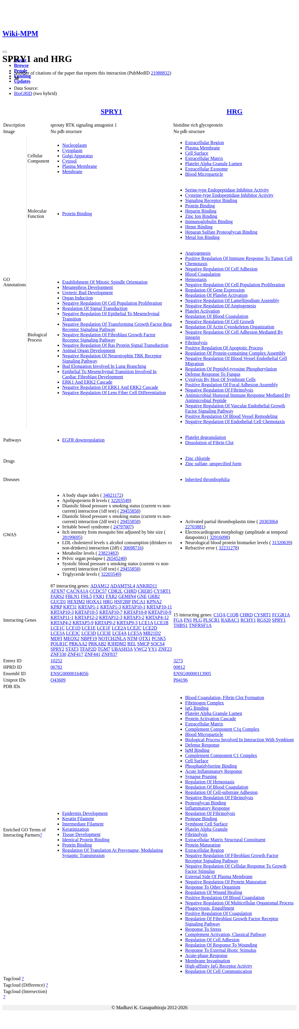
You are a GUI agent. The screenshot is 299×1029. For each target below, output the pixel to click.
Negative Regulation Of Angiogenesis (220, 305)
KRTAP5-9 (82, 622)
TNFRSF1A (200, 625)
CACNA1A (77, 591)
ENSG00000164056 (69, 673)
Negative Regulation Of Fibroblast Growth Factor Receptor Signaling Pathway (109, 337)
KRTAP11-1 (62, 617)
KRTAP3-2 (134, 617)
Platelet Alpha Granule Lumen (213, 163)
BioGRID (23, 93)
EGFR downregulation (83, 439)
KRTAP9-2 (105, 622)
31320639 (281, 542)
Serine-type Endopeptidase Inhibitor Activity (227, 189)
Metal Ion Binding (202, 237)
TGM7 (104, 649)
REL (131, 643)
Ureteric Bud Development (87, 292)
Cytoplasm (72, 150)
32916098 (219, 537)
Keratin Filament (78, 818)
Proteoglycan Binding (205, 802)
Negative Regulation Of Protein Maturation (225, 881)
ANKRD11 (146, 585)
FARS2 (57, 596)
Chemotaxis (196, 263)
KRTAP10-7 (111, 612)
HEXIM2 (76, 601)
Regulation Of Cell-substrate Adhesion (221, 792)
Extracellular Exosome (206, 168)
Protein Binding (77, 213)
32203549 (120, 500)
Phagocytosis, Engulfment (209, 908)
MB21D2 (152, 633)
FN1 (188, 620)
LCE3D (88, 633)
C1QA (219, 614)
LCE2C (134, 627)
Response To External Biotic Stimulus (220, 950)
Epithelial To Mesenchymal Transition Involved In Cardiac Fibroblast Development (109, 374)
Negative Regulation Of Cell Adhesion (221, 268)
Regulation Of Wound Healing (213, 892)
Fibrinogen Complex (204, 702)
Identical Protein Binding (85, 839)
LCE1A (146, 622)
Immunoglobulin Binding (209, 221)
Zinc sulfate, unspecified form (213, 463)
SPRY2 (57, 649)
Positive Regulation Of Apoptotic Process (224, 347)
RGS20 (264, 620)
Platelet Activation (202, 310)
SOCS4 (158, 643)
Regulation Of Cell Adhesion (212, 939)
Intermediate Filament (83, 823)
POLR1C (59, 643)
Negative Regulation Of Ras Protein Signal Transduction (115, 345)
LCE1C (58, 627)
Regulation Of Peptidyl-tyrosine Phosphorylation (231, 368)
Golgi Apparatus (77, 155)
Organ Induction (77, 297)
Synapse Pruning (201, 776)
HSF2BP (122, 601)
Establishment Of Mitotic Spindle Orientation (104, 282)
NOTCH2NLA (112, 638)
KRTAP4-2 (61, 622)
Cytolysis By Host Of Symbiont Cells (220, 379)
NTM (132, 638)
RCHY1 (248, 620)
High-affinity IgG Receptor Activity (218, 965)
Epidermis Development (85, 813)
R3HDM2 (116, 643)
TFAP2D (88, 649)
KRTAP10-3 (62, 612)
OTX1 (145, 638)
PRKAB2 (97, 643)
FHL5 (86, 596)
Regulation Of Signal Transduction (95, 308)
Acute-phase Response (206, 955)
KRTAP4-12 (157, 617)
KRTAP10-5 (86, 612)
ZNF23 (165, 649)
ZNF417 (75, 654)
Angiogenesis (198, 253)
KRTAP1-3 (110, 606)
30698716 (132, 547)
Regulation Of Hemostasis (209, 781)
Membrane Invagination (207, 960)
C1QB (233, 614)
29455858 (129, 511)
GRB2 (154, 596)
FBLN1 (72, 596)
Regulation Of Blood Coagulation (216, 316)
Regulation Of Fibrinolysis (210, 813)
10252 (56, 660)
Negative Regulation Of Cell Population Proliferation (112, 303)
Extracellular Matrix (204, 158)
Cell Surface (196, 153)
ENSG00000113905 (192, 673)
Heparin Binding (200, 210)
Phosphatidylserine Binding (211, 765)
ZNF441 (92, 654)
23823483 (107, 553)
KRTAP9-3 (127, 622)
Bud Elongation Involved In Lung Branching (104, 366)
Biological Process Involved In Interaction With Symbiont (239, 739)
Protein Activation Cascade (210, 718)
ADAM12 (99, 585)
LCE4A (119, 633)
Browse (21, 65)
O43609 (58, 680)
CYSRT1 (162, 591)
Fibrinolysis (196, 342)
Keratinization (75, 829)
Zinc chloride (197, 458)
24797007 (122, 526)
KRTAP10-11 (159, 606)
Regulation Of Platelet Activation (216, 295)
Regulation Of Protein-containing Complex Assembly (235, 353)
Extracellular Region (204, 142)
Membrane (72, 171)
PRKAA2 (78, 643)
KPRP (56, 606)
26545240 (116, 558)
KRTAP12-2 (86, 617)
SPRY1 (111, 111)
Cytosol (69, 160)
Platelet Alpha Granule (206, 829)
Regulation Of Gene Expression (215, 289)
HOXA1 (94, 601)
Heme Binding (199, 226)
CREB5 (145, 591)
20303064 (268, 521)
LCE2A (119, 627)
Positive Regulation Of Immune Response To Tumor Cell (238, 258)
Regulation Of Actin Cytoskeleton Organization (229, 326)
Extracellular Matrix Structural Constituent (225, 839)
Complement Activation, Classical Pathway (225, 934)
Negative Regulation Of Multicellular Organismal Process (239, 902)
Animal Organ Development (88, 350)
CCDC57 (98, 591)
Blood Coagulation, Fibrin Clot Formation (224, 697)
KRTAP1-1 (88, 606)
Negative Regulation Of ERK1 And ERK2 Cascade (110, 387)
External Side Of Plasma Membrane (219, 876)
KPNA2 (154, 601)
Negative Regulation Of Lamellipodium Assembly (232, 300)
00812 (179, 667)
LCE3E (104, 633)
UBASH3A (122, 649)
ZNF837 (109, 654)
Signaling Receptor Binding (211, 200)
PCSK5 (159, 638)
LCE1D (73, 627)
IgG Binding (196, 708)
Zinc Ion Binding (201, 216)
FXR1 (99, 596)
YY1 (152, 649)
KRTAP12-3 (110, 617)
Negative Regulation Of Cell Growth (219, 321)
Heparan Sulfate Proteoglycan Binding (221, 232)
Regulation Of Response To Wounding (221, 944)
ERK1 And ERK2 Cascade (87, 382)
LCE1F (104, 627)
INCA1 (138, 601)
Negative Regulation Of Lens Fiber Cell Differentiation (114, 392)
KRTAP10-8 (135, 612)
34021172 (112, 495)
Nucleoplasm (74, 145)
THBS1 (180, 625)
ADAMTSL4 (122, 585)
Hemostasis (196, 279)
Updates (22, 81)
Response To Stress (203, 929)
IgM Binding (197, 750)
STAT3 (72, 649)
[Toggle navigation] (4, 52)
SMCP (143, 643)
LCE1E (89, 627)
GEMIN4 (127, 596)
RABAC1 (230, 620)
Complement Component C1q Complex (222, 729)
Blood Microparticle (204, 174)
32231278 (228, 547)
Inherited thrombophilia (207, 479)
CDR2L (115, 591)
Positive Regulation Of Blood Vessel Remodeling (231, 416)
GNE (142, 596)
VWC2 (140, 649)
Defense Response (202, 744)
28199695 (71, 537)
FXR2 (111, 596)
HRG (235, 111)
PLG (197, 620)
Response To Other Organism (212, 887)
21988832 (160, 72)
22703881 (194, 526)
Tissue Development (81, 834)
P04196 (180, 680)
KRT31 (70, 606)
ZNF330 (58, 654)
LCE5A (135, 633)
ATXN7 (58, 591)
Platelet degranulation (205, 437)
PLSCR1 (211, 620)
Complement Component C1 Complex (221, 755)
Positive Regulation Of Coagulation (218, 913)
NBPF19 (89, 638)
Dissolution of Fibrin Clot (209, 442)
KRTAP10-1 (133, 606)
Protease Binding (201, 818)
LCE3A (58, 633)
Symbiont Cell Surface (206, 823)
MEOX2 (71, 638)
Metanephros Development (87, 287)
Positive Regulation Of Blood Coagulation (225, 897)
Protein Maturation (202, 844)
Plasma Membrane (79, 166)
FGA (177, 620)
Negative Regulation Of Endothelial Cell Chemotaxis (235, 421)
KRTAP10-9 (159, 612)
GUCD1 (58, 601)
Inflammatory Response (207, 808)
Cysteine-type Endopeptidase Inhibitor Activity (229, 195)
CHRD (130, 591)
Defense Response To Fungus (212, 374)
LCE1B (161, 622)
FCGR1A (281, 614)
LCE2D (149, 627)
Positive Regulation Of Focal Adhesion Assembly (231, 384)
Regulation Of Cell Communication (218, 971)
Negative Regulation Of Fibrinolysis (219, 389)
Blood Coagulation (202, 274)
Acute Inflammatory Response (213, 771)
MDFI (56, 638)
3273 (178, 660)
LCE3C (73, 633)
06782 (56, 667)
